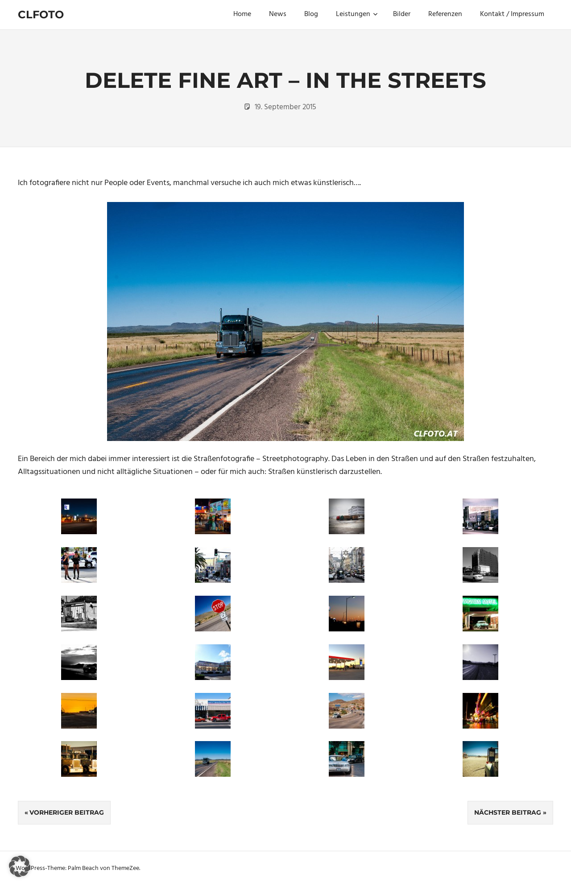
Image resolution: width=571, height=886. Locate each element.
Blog (311, 14)
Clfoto (41, 14)
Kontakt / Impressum (512, 14)
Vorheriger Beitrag (66, 812)
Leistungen (357, 14)
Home (242, 14)
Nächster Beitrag (507, 812)
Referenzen (445, 14)
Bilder (401, 14)
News (277, 14)
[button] (19, 866)
